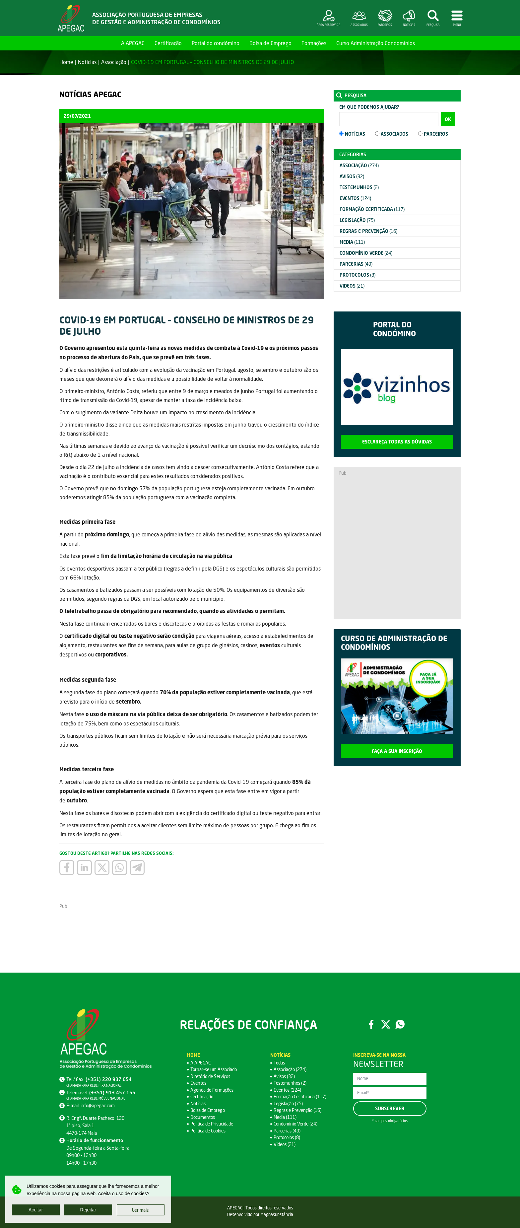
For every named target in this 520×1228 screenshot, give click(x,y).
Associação (113, 62)
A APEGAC (133, 43)
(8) (357, 275)
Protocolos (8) (287, 1137)
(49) (356, 264)
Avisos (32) (285, 1076)
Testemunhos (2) (291, 1083)
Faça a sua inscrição (397, 751)
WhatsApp (400, 1024)
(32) (352, 176)
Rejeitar (88, 1209)
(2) (359, 187)
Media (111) (285, 1117)
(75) (357, 220)
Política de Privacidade (212, 1124)
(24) (366, 253)
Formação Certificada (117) (301, 1097)
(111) (352, 242)
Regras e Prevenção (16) (298, 1110)
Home (108, 43)
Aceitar (36, 1209)
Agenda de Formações (213, 1090)
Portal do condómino (215, 43)
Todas (280, 1063)
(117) (372, 209)
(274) (359, 165)
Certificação (168, 43)
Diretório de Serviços (211, 1076)
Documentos (203, 1117)
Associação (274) (291, 1069)
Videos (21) (285, 1144)
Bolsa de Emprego (270, 43)
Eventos (198, 1083)
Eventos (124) (288, 1090)
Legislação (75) (289, 1104)
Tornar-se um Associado (214, 1069)
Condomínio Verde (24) (297, 1124)
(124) (355, 198)
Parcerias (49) (287, 1131)
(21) (352, 286)
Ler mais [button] (140, 1210)
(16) (368, 231)
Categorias (352, 154)
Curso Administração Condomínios (375, 43)
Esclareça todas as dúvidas (397, 441)
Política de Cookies (209, 1131)
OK (448, 119)
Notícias (87, 62)
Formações (313, 43)
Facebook (371, 1024)
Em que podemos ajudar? (369, 107)
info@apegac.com (98, 1106)
